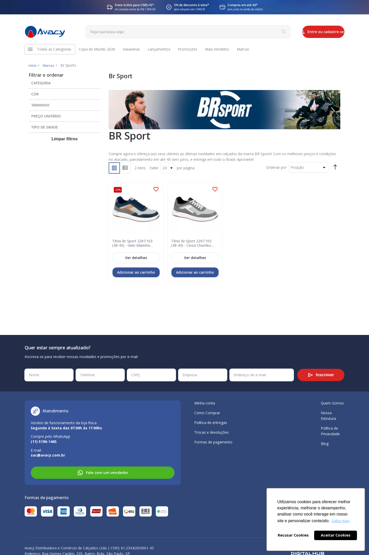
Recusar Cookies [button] (293, 535)
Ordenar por (276, 169)
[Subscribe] (320, 375)
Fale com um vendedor (102, 473)
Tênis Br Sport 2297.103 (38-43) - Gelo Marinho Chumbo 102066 (133, 245)
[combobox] (177, 32)
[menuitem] (54, 50)
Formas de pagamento (213, 442)
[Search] (265, 32)
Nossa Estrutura (328, 415)
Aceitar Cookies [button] (336, 535)
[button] (156, 192)
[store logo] (45, 32)
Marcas (50, 67)
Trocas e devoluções (211, 432)
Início (33, 67)
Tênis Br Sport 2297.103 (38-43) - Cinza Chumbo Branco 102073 (192, 245)
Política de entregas (210, 422)
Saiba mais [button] (341, 520)
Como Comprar (207, 412)
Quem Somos (332, 403)
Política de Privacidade (330, 431)
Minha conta (204, 403)
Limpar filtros (65, 142)
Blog (325, 443)
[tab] (64, 85)
